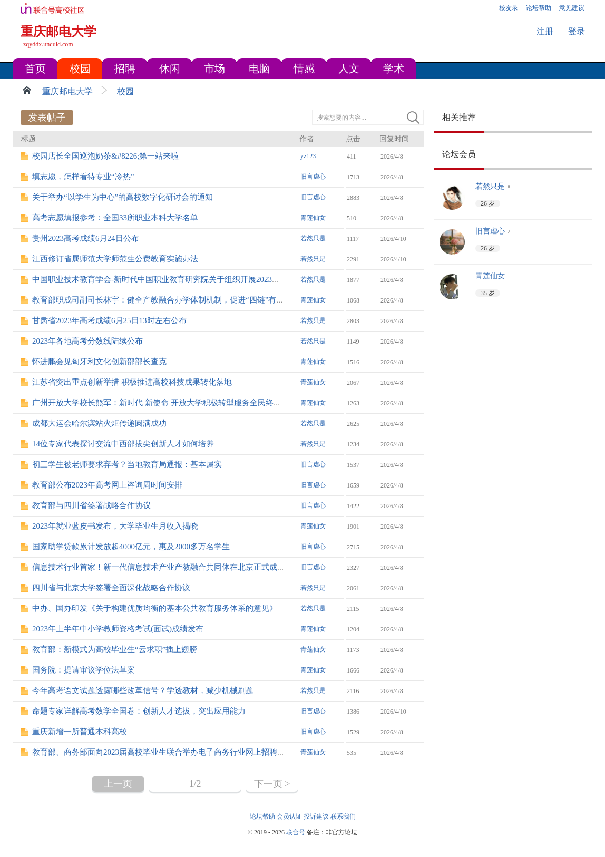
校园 (125, 91)
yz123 (308, 156)
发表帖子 (47, 117)
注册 (544, 31)
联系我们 (343, 816)
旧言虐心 (313, 176)
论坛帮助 (262, 816)
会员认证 (289, 816)
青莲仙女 (313, 217)
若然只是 (313, 238)
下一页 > (272, 783)
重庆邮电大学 (67, 91)
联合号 (295, 832)
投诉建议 (316, 816)
